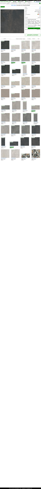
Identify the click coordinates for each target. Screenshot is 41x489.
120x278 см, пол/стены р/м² (26, 74)
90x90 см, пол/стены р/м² (36, 50)
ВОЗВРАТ (34, 0)
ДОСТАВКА (27, 0)
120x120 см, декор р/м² (36, 159)
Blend (40, 8)
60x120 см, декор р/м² (25, 159)
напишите (28, 488)
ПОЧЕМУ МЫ (7, 0)
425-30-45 (38, 1)
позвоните (23, 488)
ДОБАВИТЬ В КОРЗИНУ (32, 35)
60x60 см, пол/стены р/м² (5, 50)
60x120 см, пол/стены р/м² (15, 50)
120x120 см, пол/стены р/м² (16, 111)
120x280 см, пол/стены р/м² (4, 147)
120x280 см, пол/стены (37, 123)
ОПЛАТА (21, 0)
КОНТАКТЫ (14, 0)
